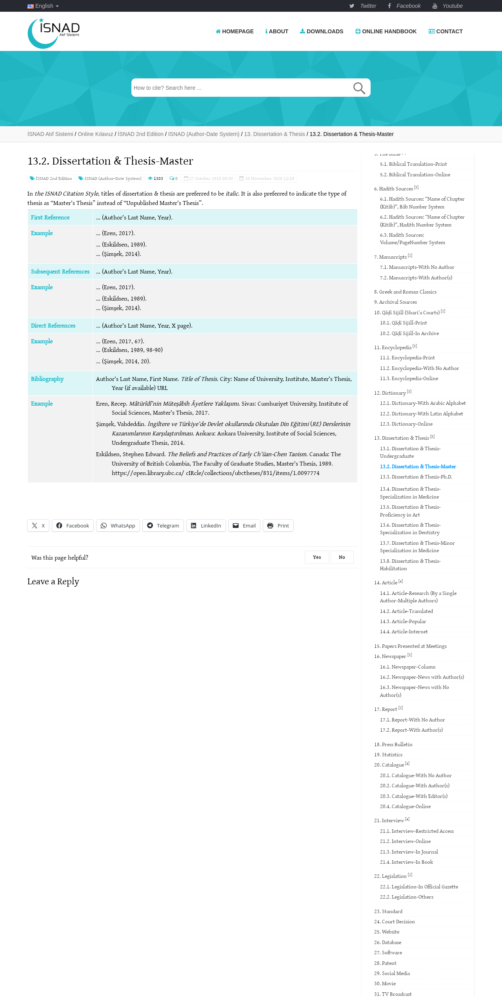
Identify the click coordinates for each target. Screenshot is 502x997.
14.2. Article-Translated (406, 611)
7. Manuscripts (393, 256)
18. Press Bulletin (393, 744)
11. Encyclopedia (395, 347)
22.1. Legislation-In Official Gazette (419, 886)
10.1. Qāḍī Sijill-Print (403, 322)
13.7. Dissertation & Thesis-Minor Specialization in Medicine (417, 546)
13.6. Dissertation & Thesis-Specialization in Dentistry (410, 528)
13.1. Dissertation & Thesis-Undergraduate (410, 452)
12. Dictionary (392, 392)
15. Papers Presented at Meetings (410, 646)
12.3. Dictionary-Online (406, 424)
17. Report (388, 709)
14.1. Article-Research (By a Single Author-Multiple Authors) (418, 596)
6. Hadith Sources (396, 188)
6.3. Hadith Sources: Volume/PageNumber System (412, 238)
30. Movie (385, 983)
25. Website (386, 931)
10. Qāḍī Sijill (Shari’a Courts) (409, 312)
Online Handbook (386, 31)
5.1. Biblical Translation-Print (413, 164)
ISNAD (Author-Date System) (110, 178)
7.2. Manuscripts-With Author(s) (416, 277)
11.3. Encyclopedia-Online (409, 378)
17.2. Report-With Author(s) (411, 730)
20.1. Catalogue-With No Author (416, 775)
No (342, 557)
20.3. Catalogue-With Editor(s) (413, 796)
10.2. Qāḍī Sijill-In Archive (409, 333)
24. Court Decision (394, 921)
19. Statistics (388, 754)
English (43, 6)
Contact (446, 31)
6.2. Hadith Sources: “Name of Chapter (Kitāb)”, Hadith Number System (422, 220)
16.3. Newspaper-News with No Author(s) (414, 690)
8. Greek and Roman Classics (405, 291)
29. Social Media (392, 973)
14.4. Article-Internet (404, 631)
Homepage (235, 31)
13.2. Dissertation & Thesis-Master (418, 466)
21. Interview (391, 820)
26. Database (387, 942)
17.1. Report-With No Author (412, 719)
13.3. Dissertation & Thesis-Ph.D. (416, 476)
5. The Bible (390, 153)
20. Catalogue (391, 764)
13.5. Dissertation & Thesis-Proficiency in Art (410, 510)
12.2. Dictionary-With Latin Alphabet (421, 413)
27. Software (388, 952)
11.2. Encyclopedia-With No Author (419, 368)
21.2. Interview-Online (405, 841)
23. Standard (388, 911)
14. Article (388, 582)
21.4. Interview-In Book (406, 862)
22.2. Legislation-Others (406, 897)
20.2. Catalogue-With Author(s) (414, 785)
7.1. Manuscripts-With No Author (417, 267)
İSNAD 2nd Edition (51, 178)
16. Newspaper (393, 656)
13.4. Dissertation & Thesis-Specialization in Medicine (410, 492)
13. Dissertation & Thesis (404, 437)
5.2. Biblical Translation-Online (415, 174)
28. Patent (385, 963)
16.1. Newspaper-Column (408, 667)
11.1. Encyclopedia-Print (407, 357)
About (277, 31)
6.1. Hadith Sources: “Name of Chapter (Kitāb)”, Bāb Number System (422, 202)
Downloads (321, 31)
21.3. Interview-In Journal (409, 852)
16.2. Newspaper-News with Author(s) (422, 677)
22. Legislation (393, 876)
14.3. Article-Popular (403, 621)
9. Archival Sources (395, 302)
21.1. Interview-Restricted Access (417, 831)
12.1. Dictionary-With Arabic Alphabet (423, 403)
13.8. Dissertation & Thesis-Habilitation (410, 564)
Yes (317, 557)
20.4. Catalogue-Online (405, 806)
